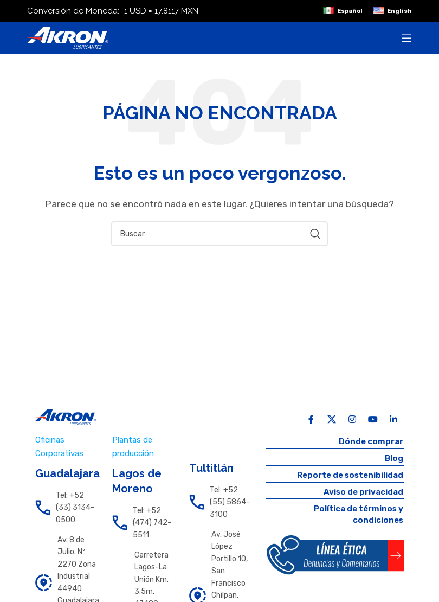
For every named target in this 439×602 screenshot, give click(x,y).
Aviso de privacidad (361, 494)
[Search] (219, 233)
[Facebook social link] (311, 419)
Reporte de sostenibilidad (347, 477)
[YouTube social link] (373, 419)
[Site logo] (67, 37)
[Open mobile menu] (406, 38)
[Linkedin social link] (393, 419)
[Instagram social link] (352, 419)
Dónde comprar (369, 442)
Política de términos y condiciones (355, 518)
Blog (393, 459)
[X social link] (331, 419)
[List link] (65, 508)
